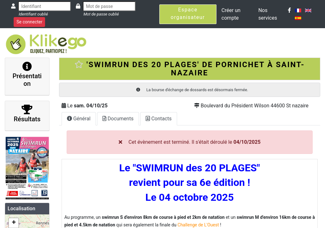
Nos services (267, 14)
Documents (118, 119)
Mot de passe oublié (101, 14)
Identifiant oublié (33, 14)
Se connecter (29, 21)
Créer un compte (231, 14)
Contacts (159, 119)
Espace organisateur (188, 13)
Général (78, 119)
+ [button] (14, 223)
